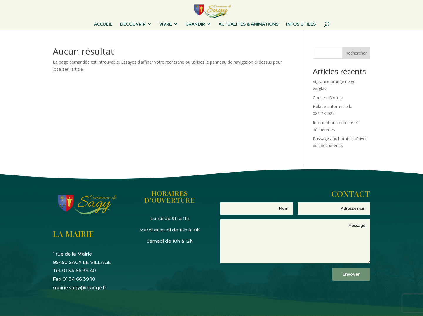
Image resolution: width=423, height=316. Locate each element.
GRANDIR (195, 24)
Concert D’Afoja (328, 97)
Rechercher (356, 53)
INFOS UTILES (301, 24)
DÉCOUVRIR (133, 24)
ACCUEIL (103, 24)
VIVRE (165, 24)
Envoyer (351, 274)
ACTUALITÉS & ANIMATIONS (248, 24)
